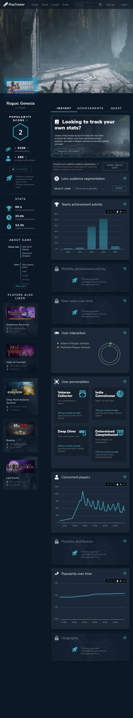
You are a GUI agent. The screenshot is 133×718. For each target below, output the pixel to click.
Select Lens (62, 197)
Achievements (90, 108)
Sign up (110, 4)
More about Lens (115, 175)
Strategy (26, 280)
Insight (55, 4)
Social (35, 4)
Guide (65, 4)
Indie (24, 272)
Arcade (25, 276)
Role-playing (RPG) (27, 266)
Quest (44, 4)
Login (125, 4)
